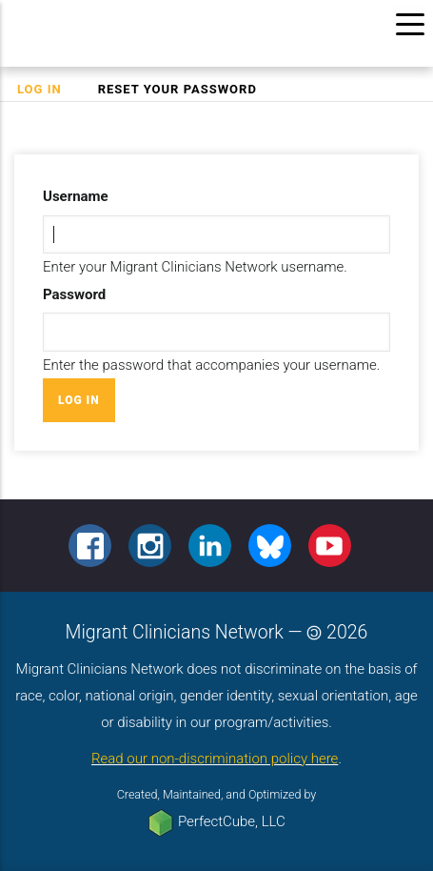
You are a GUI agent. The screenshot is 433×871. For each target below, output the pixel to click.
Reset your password (177, 89)
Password (74, 294)
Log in (48, 89)
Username (75, 196)
